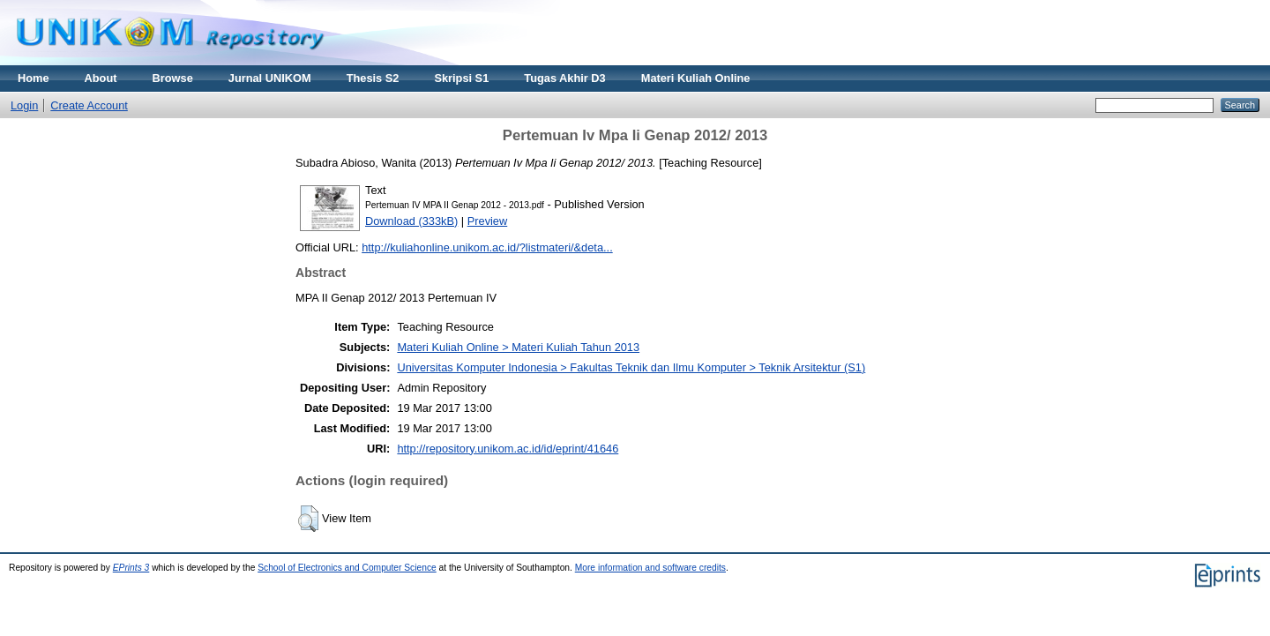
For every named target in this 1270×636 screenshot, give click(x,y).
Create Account (89, 105)
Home (33, 78)
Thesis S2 (373, 78)
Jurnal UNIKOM (269, 78)
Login (24, 105)
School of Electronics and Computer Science (347, 567)
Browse (173, 78)
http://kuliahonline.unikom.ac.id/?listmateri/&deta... (487, 247)
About (101, 78)
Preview (487, 221)
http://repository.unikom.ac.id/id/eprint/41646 (507, 448)
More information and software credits (650, 567)
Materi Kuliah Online (696, 78)
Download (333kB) (411, 221)
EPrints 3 (131, 567)
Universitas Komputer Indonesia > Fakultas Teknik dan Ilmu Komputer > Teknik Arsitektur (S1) (631, 367)
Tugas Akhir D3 (564, 78)
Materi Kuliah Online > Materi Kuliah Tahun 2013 (518, 347)
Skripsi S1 (461, 78)
